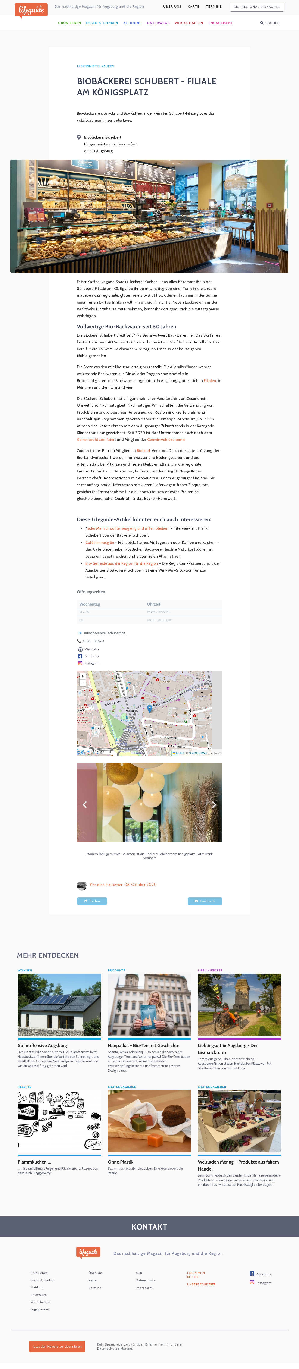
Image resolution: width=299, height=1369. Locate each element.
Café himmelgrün (100, 544)
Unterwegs (158, 25)
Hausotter (115, 886)
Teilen (95, 903)
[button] (149, 710)
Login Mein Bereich (196, 1281)
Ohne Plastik (122, 1163)
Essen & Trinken (102, 25)
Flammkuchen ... (35, 1163)
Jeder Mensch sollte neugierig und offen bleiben (129, 530)
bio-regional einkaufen (257, 7)
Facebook (88, 658)
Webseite (89, 651)
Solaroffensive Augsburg (44, 1047)
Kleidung (132, 25)
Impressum (144, 1294)
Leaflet (178, 754)
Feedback (207, 903)
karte (194, 6)
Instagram (89, 665)
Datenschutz (145, 1287)
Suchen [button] (272, 25)
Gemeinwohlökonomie (169, 441)
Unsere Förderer (201, 1291)
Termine (214, 6)
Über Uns (172, 6)
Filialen (210, 382)
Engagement (220, 25)
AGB (139, 1279)
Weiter (214, 806)
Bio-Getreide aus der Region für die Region (123, 565)
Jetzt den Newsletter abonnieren (57, 1353)
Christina (97, 886)
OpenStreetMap (198, 754)
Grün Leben (69, 25)
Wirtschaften (189, 25)
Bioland (143, 452)
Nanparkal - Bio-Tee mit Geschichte (146, 1047)
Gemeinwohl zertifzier (96, 441)
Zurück (84, 806)
